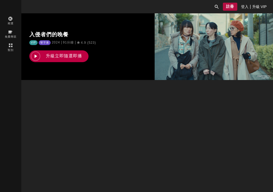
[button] (216, 6)
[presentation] (244, 6)
